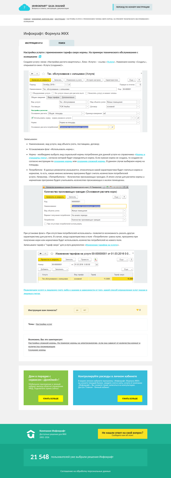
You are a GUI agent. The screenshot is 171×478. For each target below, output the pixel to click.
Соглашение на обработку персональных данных (86, 471)
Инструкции (60, 19)
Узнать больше (51, 398)
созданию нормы (63, 161)
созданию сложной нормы (91, 161)
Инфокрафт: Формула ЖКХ (42, 19)
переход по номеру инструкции (132, 7)
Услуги (110, 61)
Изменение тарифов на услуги (102, 244)
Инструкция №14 (33, 43)
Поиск (62, 43)
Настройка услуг (44, 324)
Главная (27, 19)
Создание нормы (37, 349)
